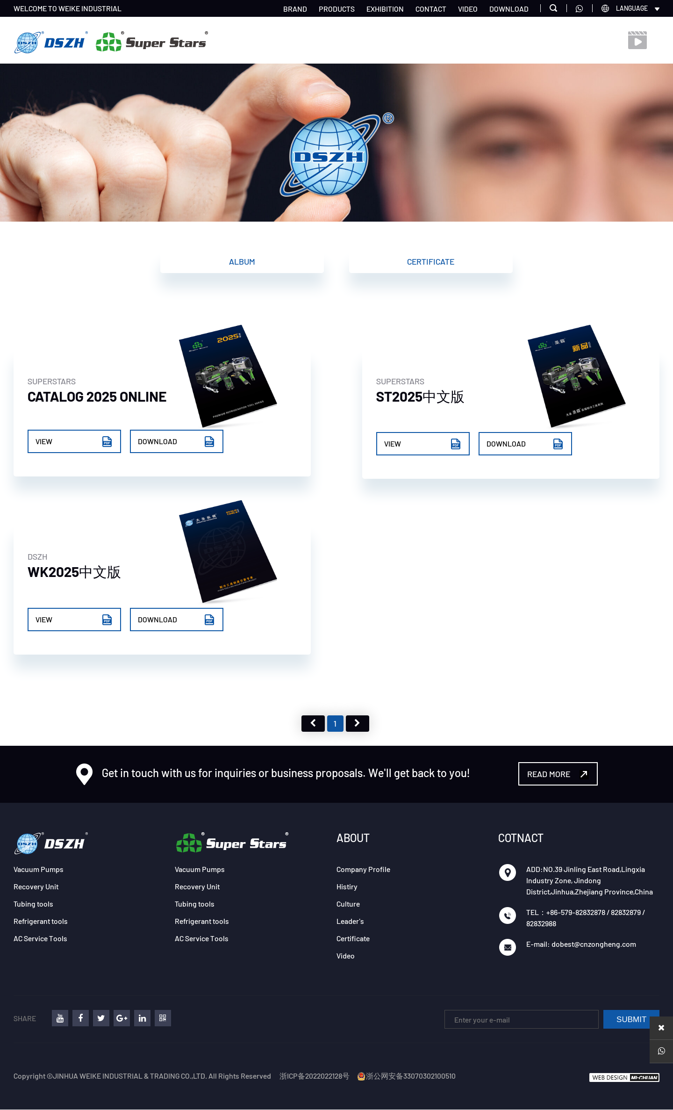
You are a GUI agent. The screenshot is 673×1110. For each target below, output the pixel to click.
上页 (313, 724)
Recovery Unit (36, 886)
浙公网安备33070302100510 (406, 1076)
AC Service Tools (40, 938)
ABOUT (353, 838)
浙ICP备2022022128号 (314, 1076)
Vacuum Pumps (39, 869)
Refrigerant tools (41, 921)
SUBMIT (631, 1020)
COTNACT (521, 838)
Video (345, 955)
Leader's (350, 921)
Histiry (347, 886)
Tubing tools (33, 904)
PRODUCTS (337, 8)
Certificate (430, 261)
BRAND (295, 8)
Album (242, 261)
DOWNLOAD (509, 8)
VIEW (74, 442)
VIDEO (468, 8)
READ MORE (558, 774)
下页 (357, 724)
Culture (348, 904)
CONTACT (430, 8)
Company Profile (363, 869)
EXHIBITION (385, 8)
